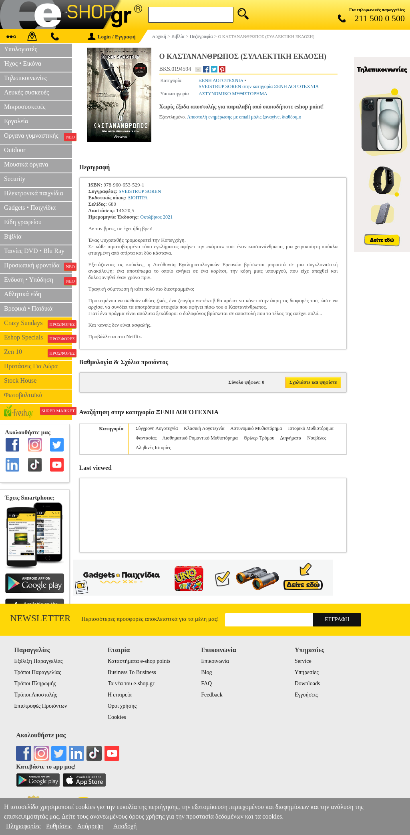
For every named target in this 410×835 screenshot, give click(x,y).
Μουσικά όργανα (26, 164)
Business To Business (132, 672)
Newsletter (40, 618)
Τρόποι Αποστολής (35, 695)
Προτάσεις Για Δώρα (31, 366)
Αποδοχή (125, 826)
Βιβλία (13, 236)
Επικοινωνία (215, 661)
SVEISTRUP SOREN (140, 191)
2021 (168, 217)
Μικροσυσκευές (25, 106)
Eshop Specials (38, 338)
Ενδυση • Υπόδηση (38, 280)
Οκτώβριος (151, 217)
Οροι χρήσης (122, 706)
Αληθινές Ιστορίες (153, 447)
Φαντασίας (146, 438)
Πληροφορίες (23, 826)
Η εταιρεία (120, 695)
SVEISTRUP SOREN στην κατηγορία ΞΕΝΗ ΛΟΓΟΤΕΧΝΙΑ (259, 86)
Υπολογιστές (20, 49)
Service (303, 661)
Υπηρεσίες (307, 672)
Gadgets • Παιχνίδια (30, 207)
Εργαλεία (16, 121)
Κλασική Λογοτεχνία (204, 428)
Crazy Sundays (38, 323)
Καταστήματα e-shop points (139, 661)
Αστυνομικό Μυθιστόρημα (256, 428)
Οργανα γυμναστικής (38, 136)
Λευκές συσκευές (26, 92)
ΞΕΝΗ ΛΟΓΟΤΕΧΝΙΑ (221, 80)
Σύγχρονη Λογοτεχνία (157, 428)
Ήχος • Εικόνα (22, 63)
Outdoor (14, 150)
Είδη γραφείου (23, 222)
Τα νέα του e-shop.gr (131, 683)
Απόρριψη (90, 826)
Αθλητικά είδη (22, 294)
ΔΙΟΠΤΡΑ (137, 198)
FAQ (206, 683)
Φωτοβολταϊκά (23, 394)
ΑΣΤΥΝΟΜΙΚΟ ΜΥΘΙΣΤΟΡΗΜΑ (233, 93)
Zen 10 (38, 352)
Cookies (117, 717)
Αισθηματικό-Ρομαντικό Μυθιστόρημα (199, 438)
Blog (206, 672)
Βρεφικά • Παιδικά (28, 308)
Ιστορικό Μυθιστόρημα (311, 428)
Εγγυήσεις (306, 695)
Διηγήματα (290, 438)
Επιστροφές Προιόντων (40, 706)
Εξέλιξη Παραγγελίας (38, 661)
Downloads (307, 683)
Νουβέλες (316, 438)
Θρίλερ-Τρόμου (259, 438)
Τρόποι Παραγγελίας (37, 672)
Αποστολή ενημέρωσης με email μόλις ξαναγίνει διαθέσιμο (244, 117)
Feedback (212, 695)
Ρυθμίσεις (58, 826)
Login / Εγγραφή (112, 37)
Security (14, 178)
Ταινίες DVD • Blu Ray (34, 250)
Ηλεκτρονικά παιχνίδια (33, 193)
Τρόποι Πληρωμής (35, 683)
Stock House (20, 380)
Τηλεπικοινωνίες (25, 77)
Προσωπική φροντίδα (38, 266)
